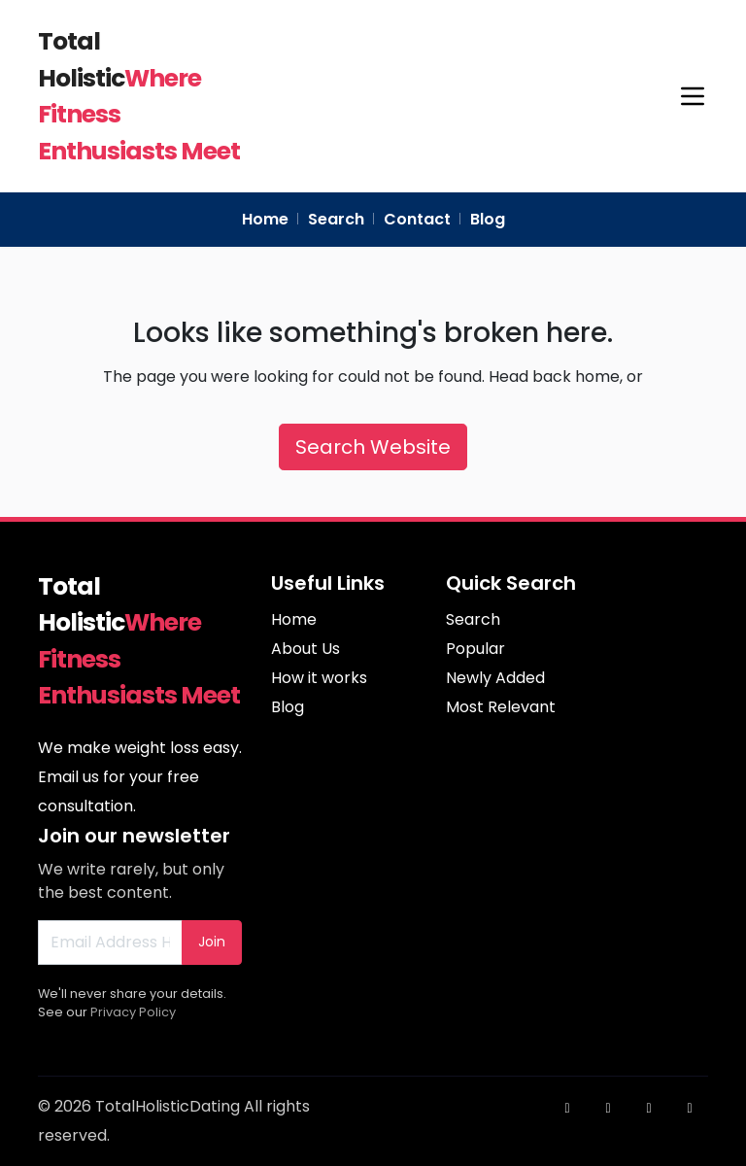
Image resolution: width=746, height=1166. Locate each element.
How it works (319, 678)
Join (211, 941)
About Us (305, 648)
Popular (475, 648)
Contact (417, 219)
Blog (487, 219)
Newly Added (495, 678)
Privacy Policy (133, 1012)
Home (265, 219)
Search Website (373, 447)
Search (336, 219)
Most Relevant (501, 707)
